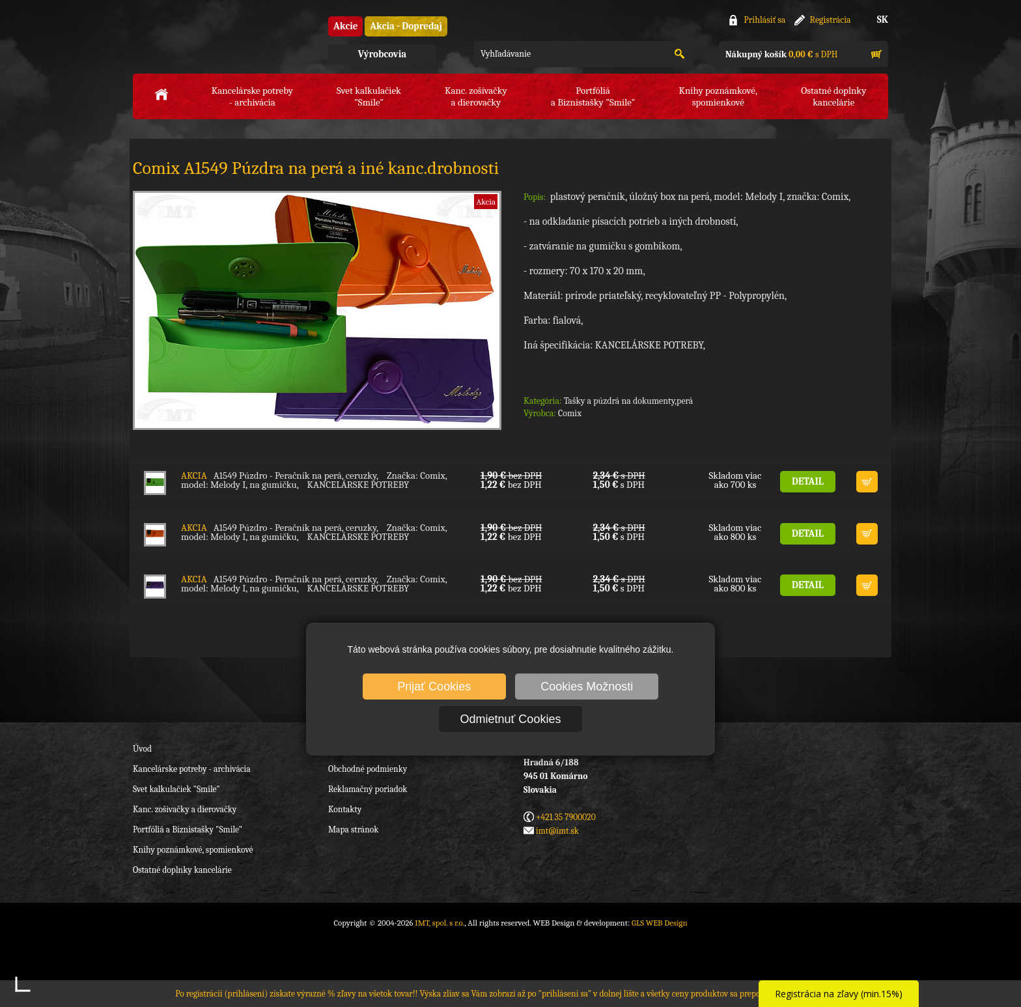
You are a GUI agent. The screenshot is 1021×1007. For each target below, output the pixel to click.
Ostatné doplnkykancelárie (833, 96)
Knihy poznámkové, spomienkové (193, 850)
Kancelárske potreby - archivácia (192, 769)
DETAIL (808, 481)
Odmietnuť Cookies (510, 719)
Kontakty (344, 809)
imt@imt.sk (557, 831)
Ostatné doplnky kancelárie (182, 870)
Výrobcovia (382, 54)
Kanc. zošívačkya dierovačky (476, 96)
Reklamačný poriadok (367, 789)
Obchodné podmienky (367, 769)
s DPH (781, 54)
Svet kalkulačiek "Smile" (176, 789)
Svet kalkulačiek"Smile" (369, 96)
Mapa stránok (353, 829)
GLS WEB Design (660, 923)
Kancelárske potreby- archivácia (252, 96)
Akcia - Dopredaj (406, 26)
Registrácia (830, 19)
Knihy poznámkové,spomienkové (717, 96)
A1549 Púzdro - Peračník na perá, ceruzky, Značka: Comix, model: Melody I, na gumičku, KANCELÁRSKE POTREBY (314, 480)
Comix (569, 413)
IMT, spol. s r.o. (204, 39)
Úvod (142, 749)
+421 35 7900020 (566, 817)
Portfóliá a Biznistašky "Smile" (187, 829)
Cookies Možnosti (586, 686)
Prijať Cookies (434, 686)
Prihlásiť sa (764, 19)
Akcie (345, 26)
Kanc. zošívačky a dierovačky (184, 809)
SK (882, 19)
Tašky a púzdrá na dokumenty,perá (628, 400)
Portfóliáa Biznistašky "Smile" (593, 96)
